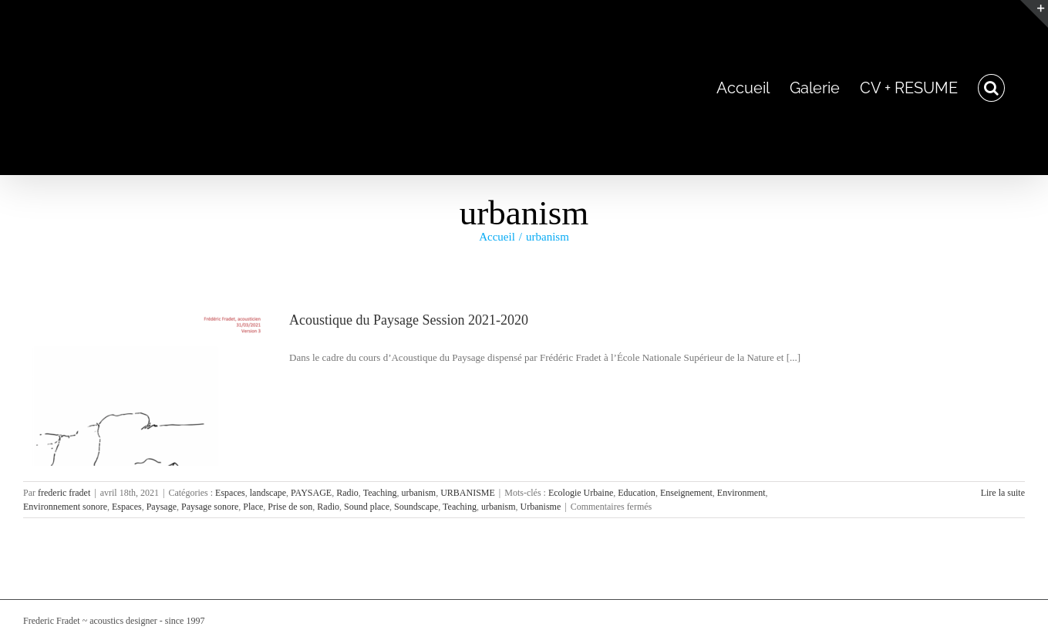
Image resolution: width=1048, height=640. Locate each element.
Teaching (380, 492)
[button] (991, 87)
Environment (741, 492)
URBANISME (467, 492)
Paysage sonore (209, 506)
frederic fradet (64, 492)
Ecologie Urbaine (580, 492)
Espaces (230, 492)
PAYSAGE (311, 492)
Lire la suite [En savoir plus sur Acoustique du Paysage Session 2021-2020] (1003, 492)
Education (636, 492)
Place (253, 506)
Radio (347, 492)
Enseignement (686, 492)
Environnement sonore (65, 506)
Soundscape (416, 506)
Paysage (162, 506)
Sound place (366, 506)
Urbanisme (541, 506)
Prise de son (290, 506)
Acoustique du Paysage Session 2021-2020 (408, 320)
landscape (268, 492)
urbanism (418, 492)
